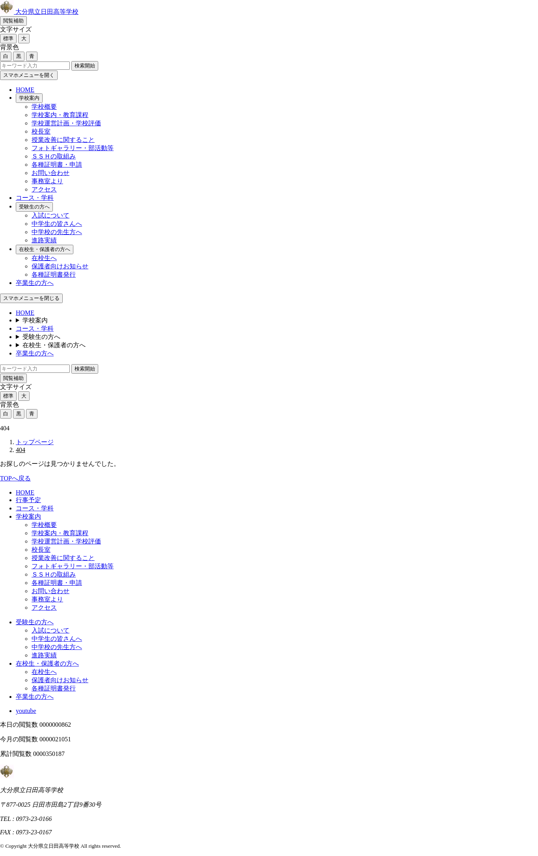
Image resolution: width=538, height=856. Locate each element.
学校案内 (29, 98)
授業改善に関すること (63, 139)
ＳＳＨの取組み (54, 156)
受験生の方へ (34, 207)
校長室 (41, 131)
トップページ (35, 442)
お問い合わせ (50, 172)
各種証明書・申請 (57, 164)
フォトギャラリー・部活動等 (73, 148)
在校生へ (44, 258)
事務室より (47, 181)
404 (20, 450)
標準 (8, 38)
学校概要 (44, 106)
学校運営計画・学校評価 (66, 123)
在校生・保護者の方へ (44, 249)
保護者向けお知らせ (60, 266)
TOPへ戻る (15, 478)
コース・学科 (35, 197)
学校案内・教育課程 (60, 115)
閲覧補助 (13, 21)
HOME (25, 89)
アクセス (44, 189)
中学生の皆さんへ (57, 223)
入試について (50, 215)
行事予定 (28, 500)
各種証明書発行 (54, 274)
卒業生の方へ (35, 282)
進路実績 (44, 240)
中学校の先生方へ (57, 232)
